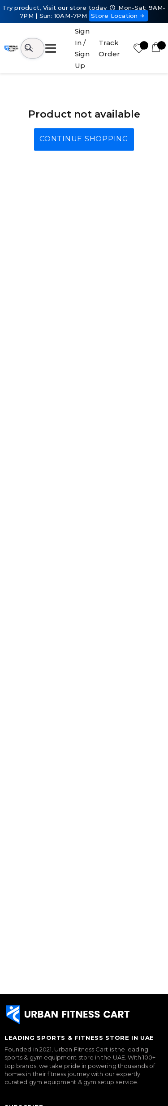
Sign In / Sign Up (82, 48)
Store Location (118, 15)
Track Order (109, 48)
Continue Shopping (84, 139)
